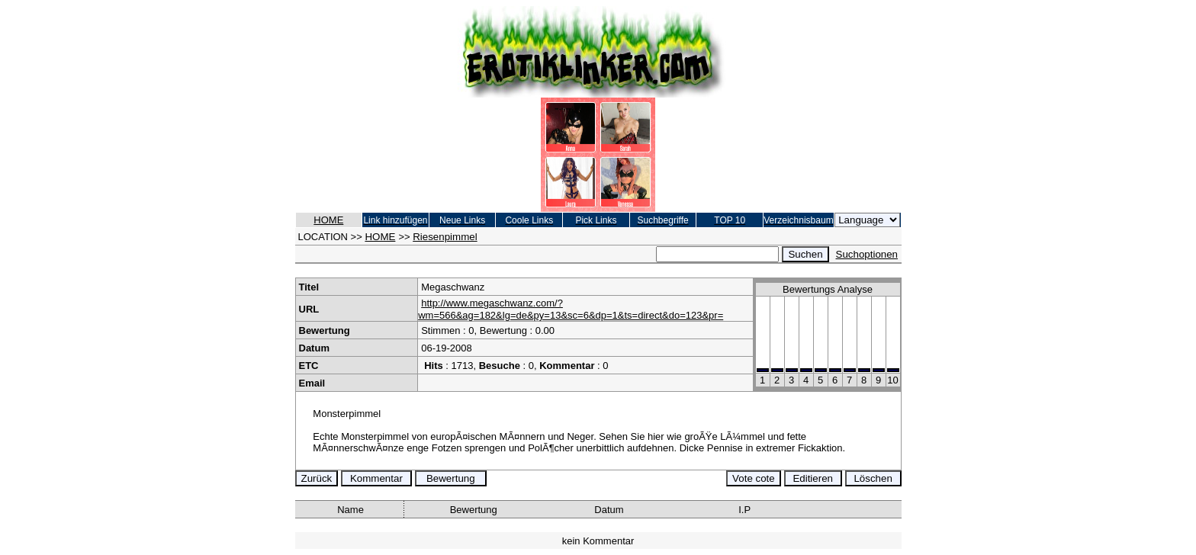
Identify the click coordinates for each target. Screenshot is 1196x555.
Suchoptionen (867, 254)
